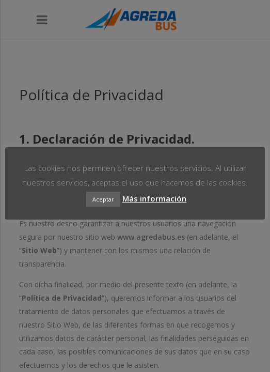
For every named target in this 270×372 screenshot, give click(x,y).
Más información (154, 198)
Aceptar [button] (103, 199)
